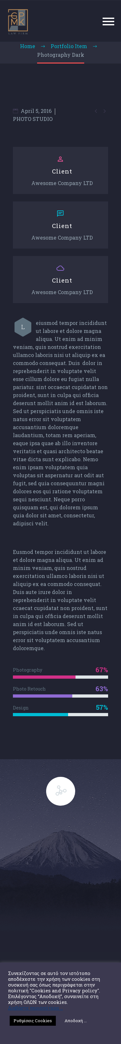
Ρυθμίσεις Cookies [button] (33, 1020)
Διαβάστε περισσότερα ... (35, 1008)
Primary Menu (108, 21)
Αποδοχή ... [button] (76, 1020)
